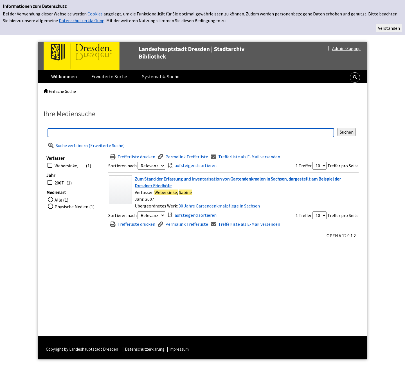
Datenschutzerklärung (145, 349)
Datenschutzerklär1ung (82, 20)
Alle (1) (61, 200)
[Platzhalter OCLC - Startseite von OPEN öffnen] (156, 56)
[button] (355, 77)
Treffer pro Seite (343, 165)
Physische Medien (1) (74, 206)
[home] (46, 91)
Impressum (179, 349)
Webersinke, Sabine (69, 165)
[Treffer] (233, 192)
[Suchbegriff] (191, 132)
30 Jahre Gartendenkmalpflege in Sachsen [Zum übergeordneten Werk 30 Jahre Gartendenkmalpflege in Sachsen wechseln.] (219, 206)
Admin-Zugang (346, 48)
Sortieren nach (122, 165)
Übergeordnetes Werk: (157, 206)
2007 (59, 183)
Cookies (95, 14)
